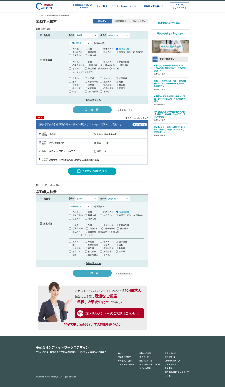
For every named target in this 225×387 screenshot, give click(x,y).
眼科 (74, 81)
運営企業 (168, 357)
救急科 (122, 85)
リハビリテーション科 (82, 72)
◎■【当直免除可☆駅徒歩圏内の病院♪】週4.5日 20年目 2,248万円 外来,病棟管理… (169, 114)
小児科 (91, 78)
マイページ (144, 357)
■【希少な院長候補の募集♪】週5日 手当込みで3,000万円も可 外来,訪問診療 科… (169, 68)
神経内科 (107, 52)
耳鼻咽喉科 (93, 81)
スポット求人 (139, 21)
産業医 (122, 88)
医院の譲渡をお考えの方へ (170, 33)
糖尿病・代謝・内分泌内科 (131, 52)
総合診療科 (108, 88)
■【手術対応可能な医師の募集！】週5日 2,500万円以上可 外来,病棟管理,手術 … (170, 99)
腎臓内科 (92, 52)
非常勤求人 (120, 21)
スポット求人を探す (126, 364)
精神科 (106, 78)
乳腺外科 (93, 65)
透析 (121, 81)
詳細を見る (139, 125)
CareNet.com (171, 360)
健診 (74, 91)
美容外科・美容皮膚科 (98, 68)
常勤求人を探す (124, 357)
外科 (90, 62)
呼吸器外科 (124, 62)
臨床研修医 (93, 91)
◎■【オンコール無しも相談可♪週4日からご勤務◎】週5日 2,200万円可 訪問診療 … (170, 129)
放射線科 (76, 85)
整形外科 (124, 65)
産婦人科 (107, 81)
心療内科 (92, 55)
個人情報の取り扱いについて (177, 372)
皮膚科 (75, 78)
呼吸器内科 (108, 49)
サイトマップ (170, 364)
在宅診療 (92, 88)
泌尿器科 (123, 78)
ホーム (40, 15)
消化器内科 (77, 52)
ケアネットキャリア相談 (149, 364)
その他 (106, 91)
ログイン (168, 375)
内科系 (75, 49)
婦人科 (116, 68)
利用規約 (168, 368)
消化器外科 (108, 62)
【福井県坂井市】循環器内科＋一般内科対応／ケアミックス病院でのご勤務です (80, 124)
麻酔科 (91, 85)
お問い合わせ (170, 353)
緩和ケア (76, 88)
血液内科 (76, 55)
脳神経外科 (110, 65)
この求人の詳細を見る (92, 171)
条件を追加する (92, 100)
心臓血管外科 (78, 65)
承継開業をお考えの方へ (170, 23)
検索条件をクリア (125, 110)
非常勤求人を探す (125, 360)
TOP (120, 353)
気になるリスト (145, 360)
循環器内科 (124, 49)
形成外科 (76, 68)
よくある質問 (145, 368)
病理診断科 (108, 85)
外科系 (75, 62)
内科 (90, 49)
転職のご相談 (145, 353)
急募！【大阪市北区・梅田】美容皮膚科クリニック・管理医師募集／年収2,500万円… (170, 83)
